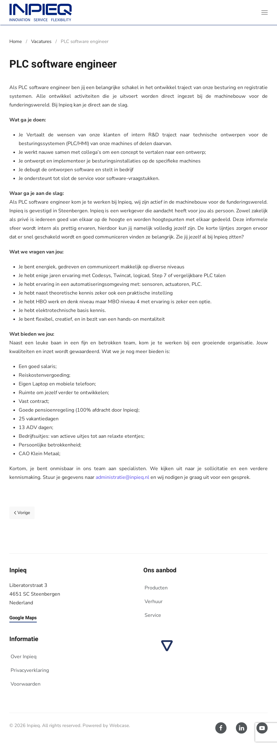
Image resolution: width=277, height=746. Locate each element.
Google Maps (23, 617)
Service (153, 615)
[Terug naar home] (40, 12)
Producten (156, 587)
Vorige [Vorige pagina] (22, 513)
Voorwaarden (26, 684)
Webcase (119, 725)
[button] (264, 12)
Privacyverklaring (30, 670)
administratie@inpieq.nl (122, 477)
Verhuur (154, 601)
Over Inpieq (23, 656)
